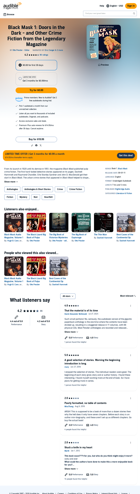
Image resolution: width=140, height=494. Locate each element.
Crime (60, 189)
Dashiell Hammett (104, 238)
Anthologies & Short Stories (37, 189)
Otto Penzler (35, 241)
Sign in (131, 5)
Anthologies (12, 189)
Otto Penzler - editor (60, 241)
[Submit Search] (134, 13)
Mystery (23, 197)
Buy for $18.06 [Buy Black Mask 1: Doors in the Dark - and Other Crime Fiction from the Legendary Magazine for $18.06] (36, 139)
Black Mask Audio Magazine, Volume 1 (13, 236)
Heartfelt (48, 197)
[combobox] (110, 13)
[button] (32, 145)
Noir (36, 197)
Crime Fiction (75, 189)
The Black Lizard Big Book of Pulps (36, 236)
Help (102, 6)
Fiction (10, 197)
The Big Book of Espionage (79, 236)
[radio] (36, 65)
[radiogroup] (36, 72)
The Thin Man (100, 234)
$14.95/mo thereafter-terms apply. (35, 155)
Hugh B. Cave (13, 241)
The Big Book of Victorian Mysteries (58, 236)
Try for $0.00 (36, 90)
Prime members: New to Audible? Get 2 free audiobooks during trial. (40, 99)
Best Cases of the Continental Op (125, 236)
